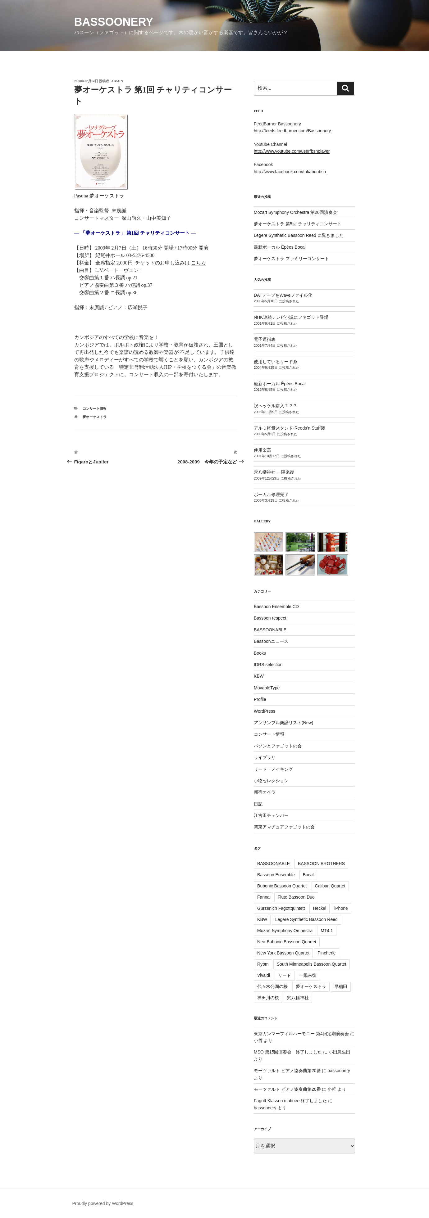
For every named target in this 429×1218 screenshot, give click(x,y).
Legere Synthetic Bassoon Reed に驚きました (299, 235)
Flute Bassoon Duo (296, 897)
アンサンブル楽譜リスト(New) (283, 722)
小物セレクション (271, 780)
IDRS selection (268, 664)
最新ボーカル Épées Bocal (280, 247)
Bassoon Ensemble (276, 874)
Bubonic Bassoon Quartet (282, 885)
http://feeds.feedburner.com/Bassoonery (292, 130)
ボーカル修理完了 (271, 494)
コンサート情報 (95, 408)
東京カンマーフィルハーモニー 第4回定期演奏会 (301, 1033)
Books (260, 653)
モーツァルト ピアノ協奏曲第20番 (287, 1070)
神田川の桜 (268, 997)
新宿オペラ (265, 792)
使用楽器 (262, 450)
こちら (198, 262)
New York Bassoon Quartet (283, 952)
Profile (260, 699)
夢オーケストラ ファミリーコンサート (291, 258)
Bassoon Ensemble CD (276, 606)
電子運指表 (265, 339)
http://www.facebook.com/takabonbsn (290, 171)
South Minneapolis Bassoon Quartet (311, 964)
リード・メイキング (273, 769)
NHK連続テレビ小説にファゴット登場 (291, 317)
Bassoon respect (270, 618)
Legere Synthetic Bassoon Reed (306, 919)
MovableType (267, 687)
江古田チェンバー (271, 815)
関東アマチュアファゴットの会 (284, 826)
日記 (258, 803)
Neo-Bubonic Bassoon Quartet (286, 941)
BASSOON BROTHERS (321, 863)
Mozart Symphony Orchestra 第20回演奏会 (295, 212)
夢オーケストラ (95, 417)
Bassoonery (113, 22)
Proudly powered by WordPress (103, 1203)
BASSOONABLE (270, 629)
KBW (259, 676)
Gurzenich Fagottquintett (281, 908)
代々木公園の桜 (272, 986)
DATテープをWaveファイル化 (283, 295)
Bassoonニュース (271, 641)
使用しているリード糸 (275, 361)
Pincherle (326, 952)
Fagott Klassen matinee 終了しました (290, 1100)
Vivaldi (263, 975)
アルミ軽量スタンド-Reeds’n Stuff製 (289, 428)
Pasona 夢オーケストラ (99, 195)
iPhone (341, 908)
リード (284, 975)
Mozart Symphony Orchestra (285, 930)
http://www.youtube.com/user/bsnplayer (292, 151)
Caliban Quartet (330, 885)
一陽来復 (308, 975)
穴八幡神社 (298, 997)
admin (117, 81)
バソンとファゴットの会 (278, 745)
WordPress (264, 711)
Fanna (263, 897)
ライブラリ (265, 757)
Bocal (308, 874)
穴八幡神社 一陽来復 (274, 472)
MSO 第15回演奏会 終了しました (288, 1051)
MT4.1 (327, 930)
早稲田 (340, 986)
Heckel (319, 908)
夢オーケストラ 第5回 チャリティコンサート (297, 223)
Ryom (263, 964)
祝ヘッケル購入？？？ (275, 405)
